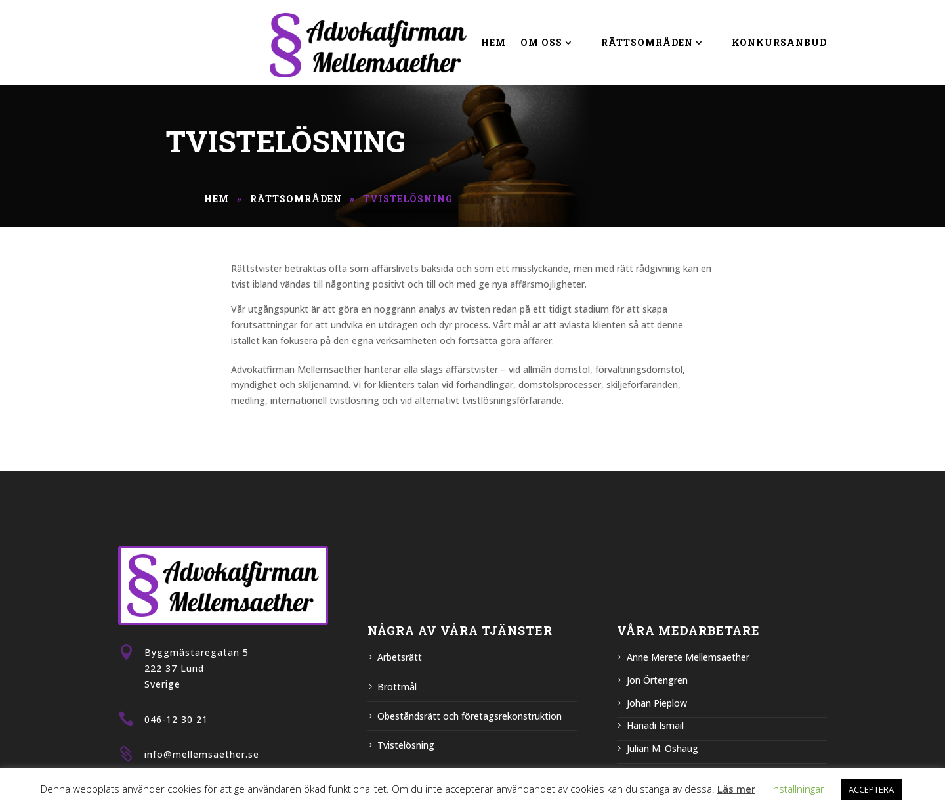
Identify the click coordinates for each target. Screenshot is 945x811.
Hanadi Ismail (655, 725)
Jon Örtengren (657, 680)
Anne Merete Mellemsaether (688, 657)
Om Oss (541, 42)
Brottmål (397, 686)
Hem (493, 42)
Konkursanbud (779, 42)
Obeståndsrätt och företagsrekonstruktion (469, 716)
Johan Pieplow (657, 703)
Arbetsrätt (399, 657)
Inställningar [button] (797, 788)
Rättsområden (647, 42)
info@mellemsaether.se (201, 754)
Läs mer (736, 788)
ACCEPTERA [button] (871, 789)
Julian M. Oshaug (662, 748)
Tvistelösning (405, 745)
